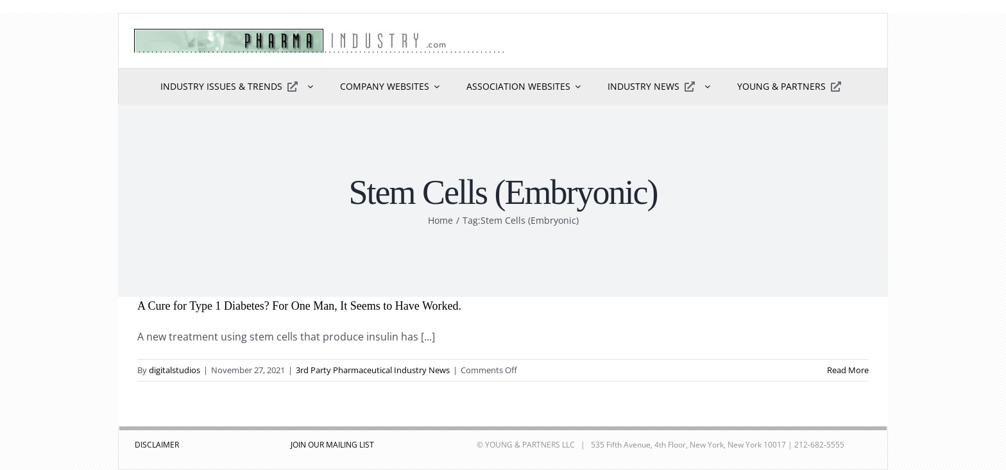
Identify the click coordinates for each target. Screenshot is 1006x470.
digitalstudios (174, 370)
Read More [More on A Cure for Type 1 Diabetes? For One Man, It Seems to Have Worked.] (848, 370)
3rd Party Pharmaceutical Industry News (373, 370)
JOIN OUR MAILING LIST (332, 444)
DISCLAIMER (157, 444)
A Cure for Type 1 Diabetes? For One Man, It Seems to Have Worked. (299, 305)
